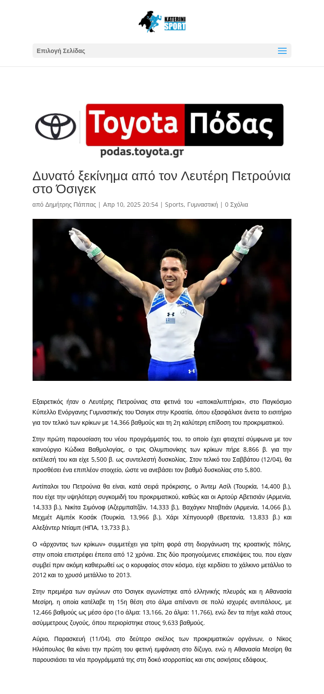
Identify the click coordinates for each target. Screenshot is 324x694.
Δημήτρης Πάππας (70, 204)
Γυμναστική (202, 204)
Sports (174, 204)
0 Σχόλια (236, 204)
